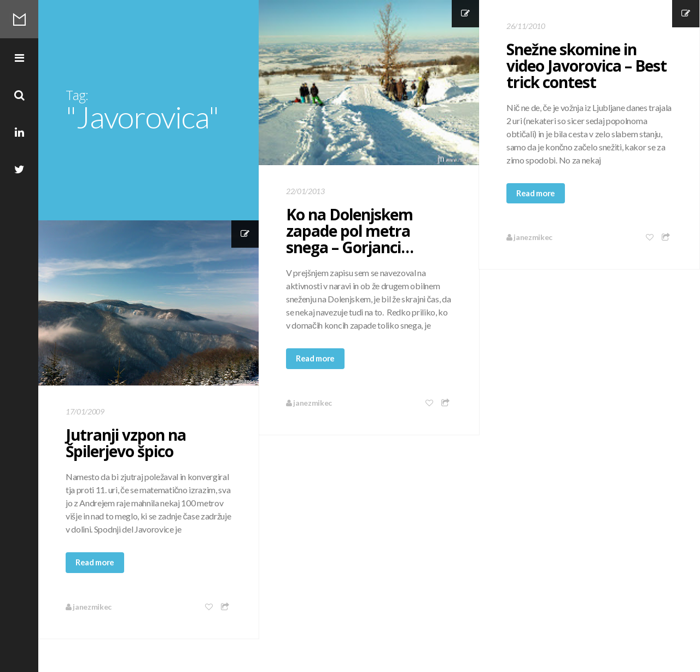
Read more (315, 358)
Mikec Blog (19, 19)
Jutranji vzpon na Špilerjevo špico (126, 442)
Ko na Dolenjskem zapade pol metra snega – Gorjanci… (349, 231)
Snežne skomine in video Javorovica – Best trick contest (586, 65)
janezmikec (309, 402)
